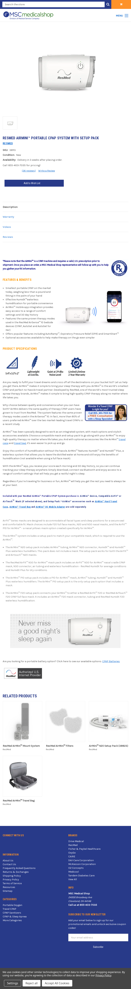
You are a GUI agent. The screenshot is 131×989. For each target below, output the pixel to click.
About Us (8, 860)
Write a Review (46, 170)
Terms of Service (12, 883)
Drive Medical (76, 841)
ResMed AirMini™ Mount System (21, 745)
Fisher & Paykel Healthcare (84, 848)
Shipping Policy (12, 875)
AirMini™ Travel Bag (20, 506)
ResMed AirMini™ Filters (59, 745)
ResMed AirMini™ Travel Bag (19, 800)
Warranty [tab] (8, 216)
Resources (9, 887)
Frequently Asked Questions (19, 868)
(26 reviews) (29, 170)
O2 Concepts (76, 867)
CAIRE (71, 856)
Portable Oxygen (12, 905)
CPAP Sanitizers (12, 912)
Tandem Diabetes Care (81, 875)
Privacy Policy (11, 879)
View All (72, 879)
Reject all (31, 983)
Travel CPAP (9, 908)
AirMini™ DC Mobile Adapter (50, 506)
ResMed (73, 845)
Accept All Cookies (57, 983)
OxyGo (72, 852)
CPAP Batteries (111, 661)
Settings (12, 983)
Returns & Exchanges (16, 871)
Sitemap (7, 891)
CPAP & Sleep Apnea (15, 916)
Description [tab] (10, 207)
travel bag (20, 443)
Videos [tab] (7, 227)
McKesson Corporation (82, 864)
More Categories (12, 920)
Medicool (73, 871)
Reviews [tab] (8, 236)
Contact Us (9, 864)
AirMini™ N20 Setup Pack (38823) (108, 745)
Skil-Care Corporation (81, 860)
